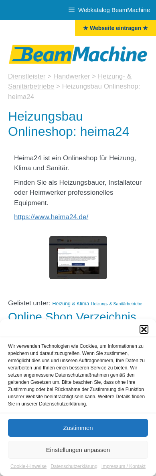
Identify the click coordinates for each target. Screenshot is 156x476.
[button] (144, 333)
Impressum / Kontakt (123, 469)
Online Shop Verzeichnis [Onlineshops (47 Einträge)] (72, 316)
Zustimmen (78, 430)
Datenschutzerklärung (74, 469)
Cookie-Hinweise (28, 469)
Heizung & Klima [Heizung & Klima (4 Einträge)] (71, 304)
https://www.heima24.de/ (51, 217)
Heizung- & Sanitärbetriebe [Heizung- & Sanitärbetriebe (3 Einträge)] (116, 303)
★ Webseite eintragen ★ (115, 28)
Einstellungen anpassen (78, 452)
